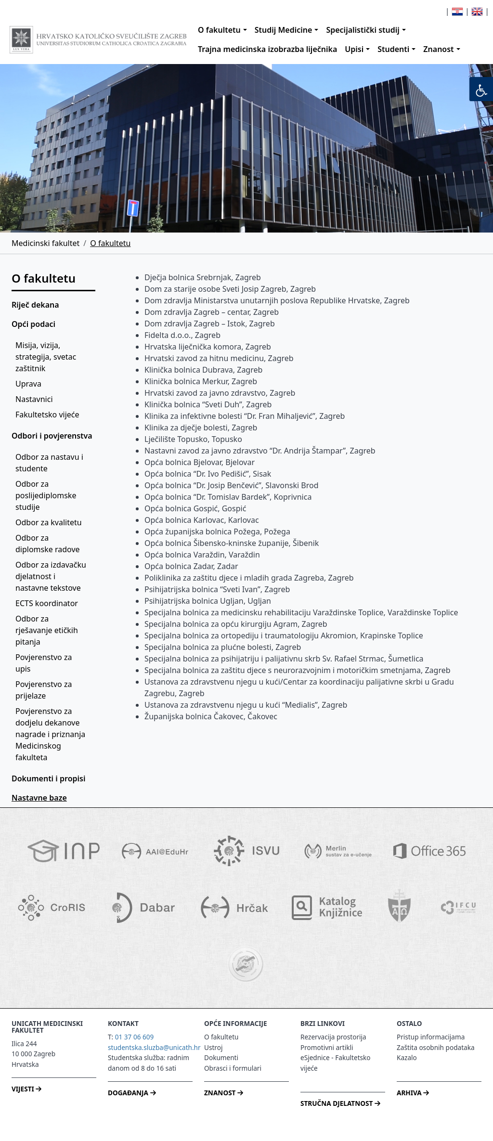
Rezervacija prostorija (333, 1036)
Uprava (28, 383)
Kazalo (407, 1057)
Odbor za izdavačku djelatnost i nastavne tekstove (51, 576)
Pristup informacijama (431, 1036)
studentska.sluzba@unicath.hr (154, 1047)
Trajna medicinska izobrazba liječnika (267, 49)
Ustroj (213, 1047)
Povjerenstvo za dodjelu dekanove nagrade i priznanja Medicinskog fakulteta (51, 734)
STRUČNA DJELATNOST (340, 1103)
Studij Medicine (283, 30)
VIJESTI (26, 1088)
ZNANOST (223, 1092)
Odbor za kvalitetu (48, 522)
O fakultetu (219, 30)
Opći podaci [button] (33, 324)
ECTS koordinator (46, 603)
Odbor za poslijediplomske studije (46, 495)
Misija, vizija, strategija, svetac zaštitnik (46, 357)
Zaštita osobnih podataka (436, 1047)
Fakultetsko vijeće (47, 414)
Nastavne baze (39, 797)
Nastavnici (34, 399)
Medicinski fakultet (45, 243)
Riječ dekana (35, 304)
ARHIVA (413, 1092)
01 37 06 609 (134, 1036)
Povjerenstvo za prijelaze (44, 690)
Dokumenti (221, 1057)
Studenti (393, 49)
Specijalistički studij (362, 30)
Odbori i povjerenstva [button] (52, 435)
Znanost (438, 49)
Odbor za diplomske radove (47, 543)
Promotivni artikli (326, 1047)
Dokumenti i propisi (48, 778)
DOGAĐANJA (132, 1092)
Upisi (354, 49)
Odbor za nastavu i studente (50, 463)
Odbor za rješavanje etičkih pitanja (47, 630)
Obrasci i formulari (232, 1068)
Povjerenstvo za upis (44, 663)
